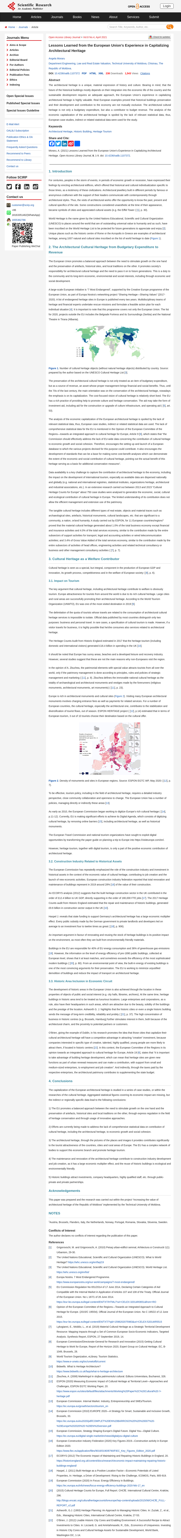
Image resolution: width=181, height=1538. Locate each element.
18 (112, 926)
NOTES (54, 1213)
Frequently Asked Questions (22, 147)
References (56, 1242)
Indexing (14, 84)
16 (112, 884)
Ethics (12, 79)
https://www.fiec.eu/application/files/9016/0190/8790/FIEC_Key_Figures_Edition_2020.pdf (106, 1450)
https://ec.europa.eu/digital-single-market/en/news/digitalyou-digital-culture (97, 1435)
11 (83, 677)
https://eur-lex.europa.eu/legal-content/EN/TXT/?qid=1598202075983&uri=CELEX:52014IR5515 (109, 1321)
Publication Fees (18, 74)
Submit (154, 17)
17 (144, 898)
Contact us (12, 166)
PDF (84, 73)
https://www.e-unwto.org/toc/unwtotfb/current (81, 1361)
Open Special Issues (19, 96)
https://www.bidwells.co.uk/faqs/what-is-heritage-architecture (90, 1371)
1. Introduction (60, 171)
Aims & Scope (17, 45)
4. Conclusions (60, 1081)
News (95, 17)
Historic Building (83, 131)
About (113, 17)
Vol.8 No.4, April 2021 (95, 37)
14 (163, 811)
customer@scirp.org (23, 205)
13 (107, 803)
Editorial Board (17, 59)
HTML (92, 73)
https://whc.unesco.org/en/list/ (73, 1272)
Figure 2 (119, 696)
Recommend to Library (19, 159)
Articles (36, 17)
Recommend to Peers (18, 153)
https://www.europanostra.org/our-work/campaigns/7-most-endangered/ (96, 1282)
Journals (57, 17)
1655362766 (19, 220)
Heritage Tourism (102, 131)
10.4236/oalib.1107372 (67, 73)
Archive (13, 55)
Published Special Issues (21, 103)
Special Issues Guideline (21, 110)
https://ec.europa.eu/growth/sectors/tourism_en (82, 1406)
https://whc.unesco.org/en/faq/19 (86, 1262)
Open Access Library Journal (64, 37)
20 (71, 963)
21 (123, 1014)
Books (77, 17)
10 (139, 645)
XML (101, 73)
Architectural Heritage (60, 131)
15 (100, 821)
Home (17, 17)
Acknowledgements (64, 1191)
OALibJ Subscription (18, 130)
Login (167, 6)
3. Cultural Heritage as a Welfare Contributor (84, 559)
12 (132, 711)
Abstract (54, 80)
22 (95, 1047)
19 (50, 953)
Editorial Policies (19, 69)
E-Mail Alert (13, 124)
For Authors (16, 64)
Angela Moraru (57, 58)
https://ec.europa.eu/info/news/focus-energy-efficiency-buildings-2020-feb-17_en (101, 1485)
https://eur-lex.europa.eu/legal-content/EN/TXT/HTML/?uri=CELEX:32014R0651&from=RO (106, 1302)
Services (133, 17)
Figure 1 (155, 238)
